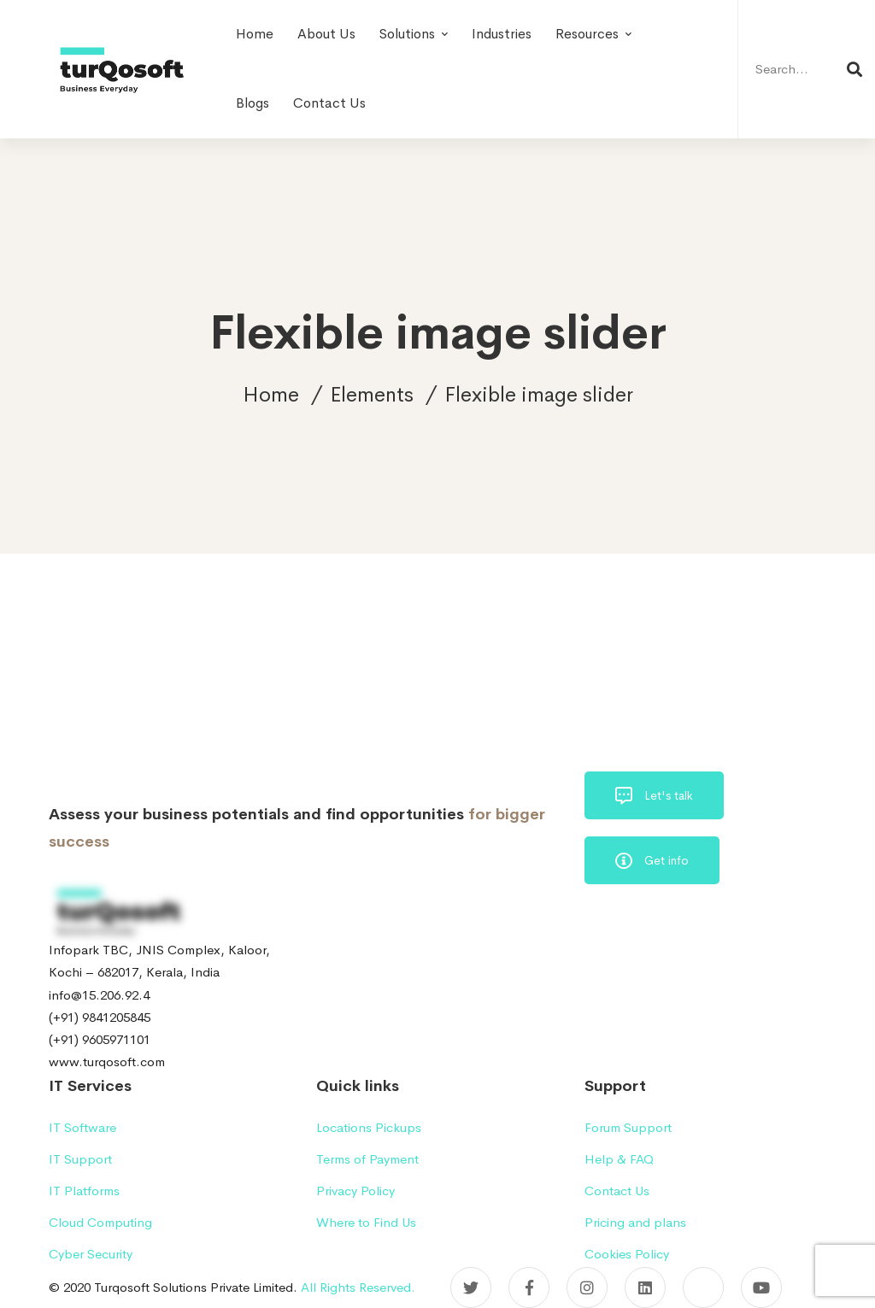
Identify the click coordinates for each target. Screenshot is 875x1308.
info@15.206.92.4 (99, 995)
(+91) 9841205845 (99, 1017)
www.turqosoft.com (107, 1061)
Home (271, 395)
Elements (372, 395)
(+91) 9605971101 (99, 1039)
